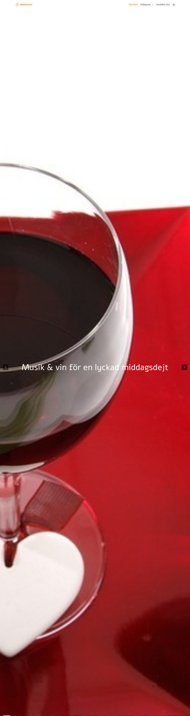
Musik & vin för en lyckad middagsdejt (95, 367)
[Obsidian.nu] (23, 5)
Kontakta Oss (163, 4)
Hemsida (133, 4)
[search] (174, 4)
